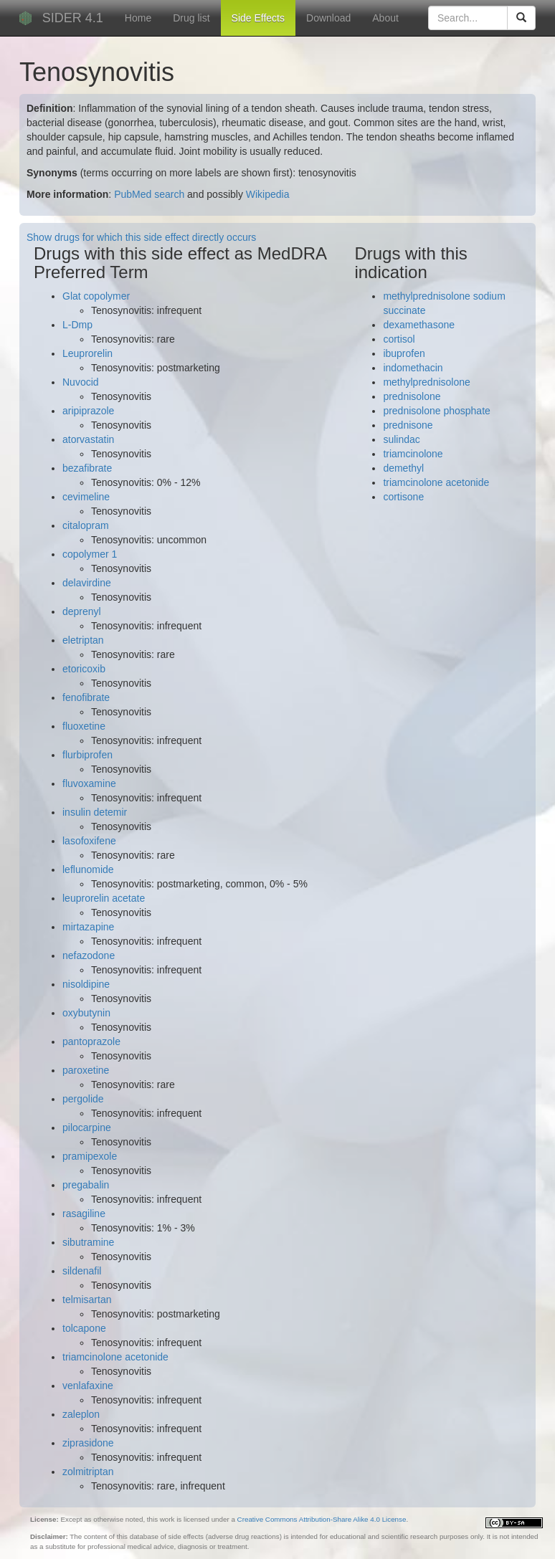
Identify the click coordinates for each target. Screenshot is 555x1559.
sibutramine (88, 1242)
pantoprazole (91, 1041)
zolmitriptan (88, 1471)
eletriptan (83, 640)
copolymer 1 (89, 554)
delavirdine (86, 582)
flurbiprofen (87, 755)
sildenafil (81, 1271)
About (385, 18)
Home (138, 18)
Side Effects (258, 18)
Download (328, 18)
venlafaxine (87, 1385)
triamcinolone (412, 453)
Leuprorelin (87, 353)
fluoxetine (83, 726)
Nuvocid (80, 382)
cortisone (403, 496)
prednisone (407, 425)
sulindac (401, 439)
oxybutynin (86, 1013)
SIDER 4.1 (72, 18)
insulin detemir (94, 812)
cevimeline (86, 496)
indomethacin (412, 367)
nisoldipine (86, 984)
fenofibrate (86, 697)
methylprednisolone (426, 382)
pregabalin (85, 1185)
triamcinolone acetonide (115, 1357)
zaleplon (81, 1414)
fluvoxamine (89, 783)
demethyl (403, 468)
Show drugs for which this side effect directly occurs (141, 237)
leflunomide (88, 869)
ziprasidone (88, 1443)
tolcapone (84, 1328)
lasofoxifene (89, 841)
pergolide (83, 1099)
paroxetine (85, 1070)
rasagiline (83, 1213)
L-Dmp (77, 324)
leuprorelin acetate (103, 898)
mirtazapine (88, 927)
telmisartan (86, 1299)
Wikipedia (268, 194)
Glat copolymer (96, 296)
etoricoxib (83, 668)
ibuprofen (403, 353)
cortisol (398, 339)
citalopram (85, 525)
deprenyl (81, 611)
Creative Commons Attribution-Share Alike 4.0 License (322, 1519)
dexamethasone (419, 324)
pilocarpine (86, 1127)
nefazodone (88, 955)
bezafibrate (87, 468)
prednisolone (411, 396)
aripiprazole (88, 410)
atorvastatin (88, 439)
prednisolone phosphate (436, 410)
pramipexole (89, 1156)
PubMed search (149, 194)
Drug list (191, 18)
